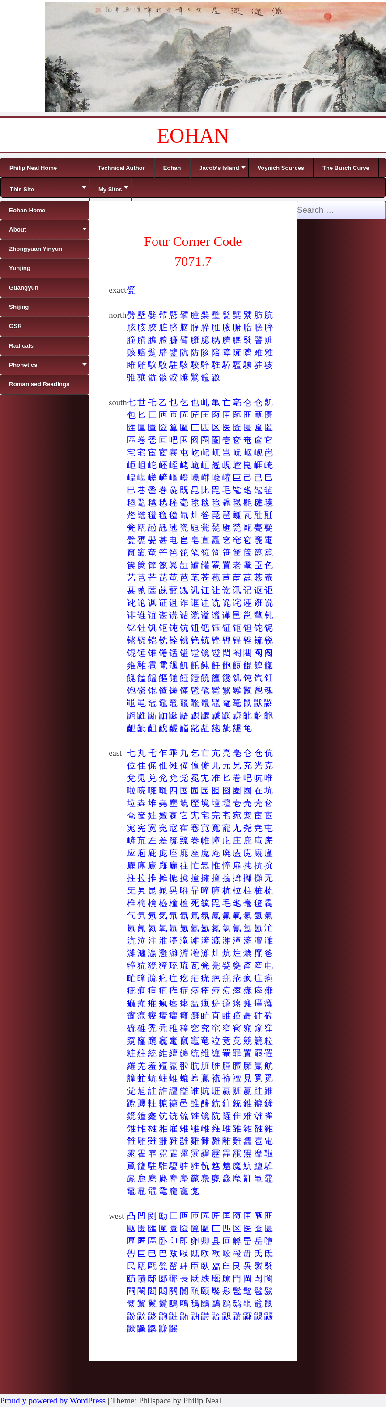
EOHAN (193, 135)
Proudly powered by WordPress (53, 1400)
